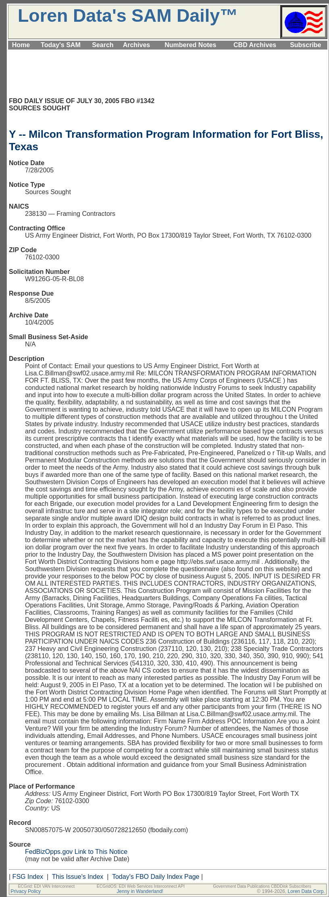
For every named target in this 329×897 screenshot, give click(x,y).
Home (21, 44)
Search (102, 44)
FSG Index (27, 876)
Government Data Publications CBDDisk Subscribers (262, 886)
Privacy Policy (25, 891)
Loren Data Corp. (306, 891)
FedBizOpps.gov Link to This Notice (76, 851)
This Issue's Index (78, 876)
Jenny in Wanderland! (140, 891)
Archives (136, 44)
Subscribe (305, 44)
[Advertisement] (167, 54)
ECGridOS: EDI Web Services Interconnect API (141, 886)
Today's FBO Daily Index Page (156, 876)
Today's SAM (61, 44)
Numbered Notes (190, 44)
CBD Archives (254, 44)
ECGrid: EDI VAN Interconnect (46, 886)
